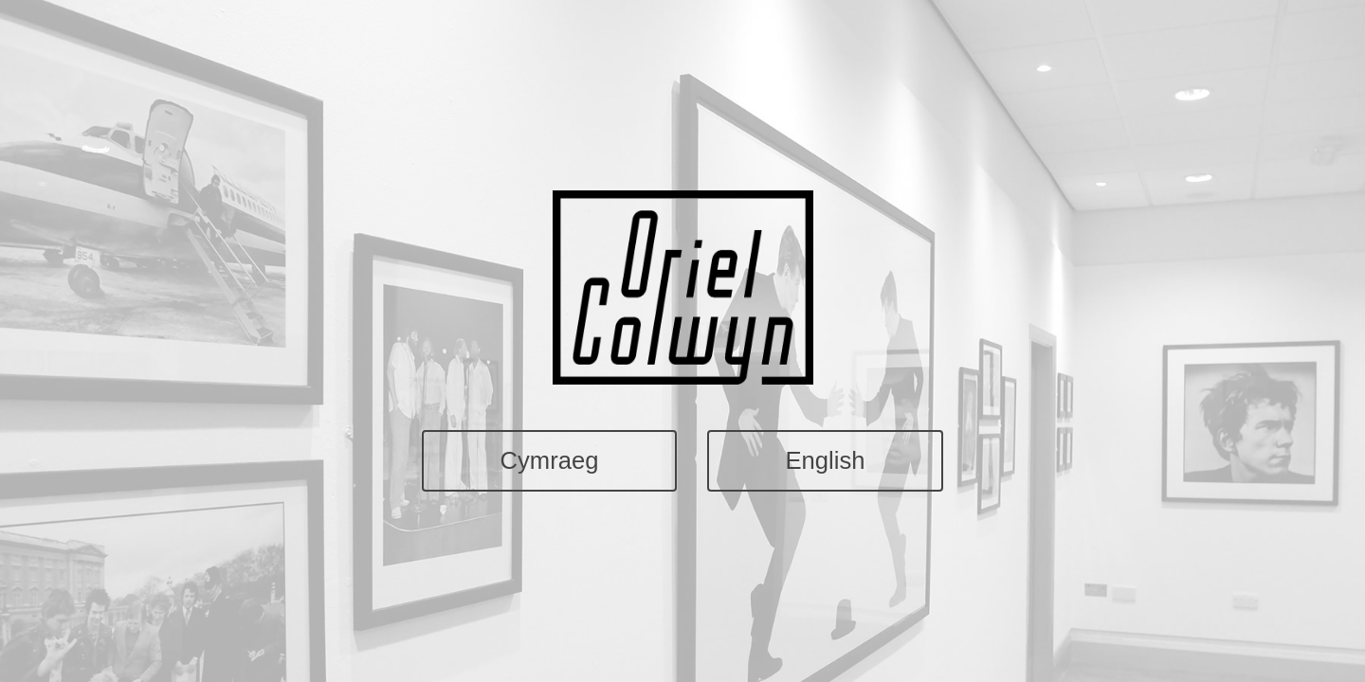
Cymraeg (549, 460)
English (824, 460)
